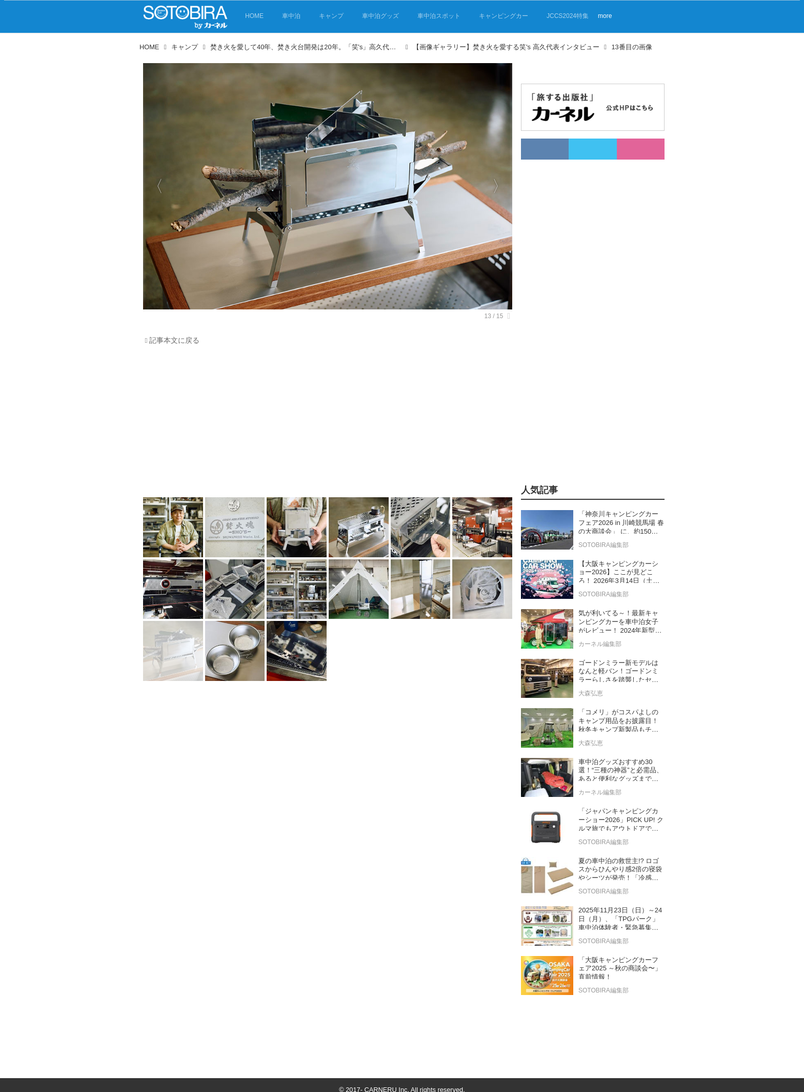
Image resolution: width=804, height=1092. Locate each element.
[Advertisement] (325, 424)
